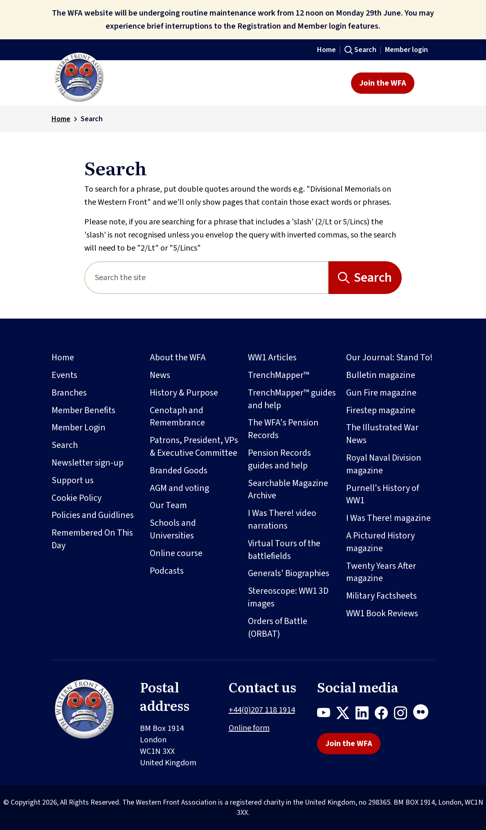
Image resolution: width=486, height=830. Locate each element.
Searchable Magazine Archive (288, 489)
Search (365, 50)
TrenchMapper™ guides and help (292, 399)
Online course (176, 553)
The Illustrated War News (382, 434)
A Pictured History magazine (380, 542)
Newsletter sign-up (88, 462)
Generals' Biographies (288, 573)
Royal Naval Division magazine (383, 464)
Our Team (168, 505)
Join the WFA (382, 83)
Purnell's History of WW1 (382, 494)
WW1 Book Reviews (382, 613)
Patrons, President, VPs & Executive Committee (194, 446)
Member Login (79, 427)
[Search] (206, 277)
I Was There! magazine (388, 518)
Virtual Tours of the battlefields (284, 550)
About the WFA (178, 357)
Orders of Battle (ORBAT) (277, 627)
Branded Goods (178, 470)
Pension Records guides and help (279, 459)
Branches (69, 392)
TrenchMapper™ (278, 375)
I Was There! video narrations (282, 519)
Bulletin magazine (380, 375)
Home (326, 50)
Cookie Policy (76, 497)
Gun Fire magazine (381, 392)
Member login (406, 50)
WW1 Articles (272, 357)
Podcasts (167, 570)
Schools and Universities (173, 529)
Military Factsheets (381, 595)
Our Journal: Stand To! (389, 357)
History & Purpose (184, 392)
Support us (73, 480)
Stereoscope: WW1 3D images (288, 597)
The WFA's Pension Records (283, 429)
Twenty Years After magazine (381, 572)
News (160, 375)
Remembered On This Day (92, 539)
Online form (249, 728)
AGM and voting (179, 488)
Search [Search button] (373, 277)
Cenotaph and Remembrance (177, 417)
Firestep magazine (380, 410)
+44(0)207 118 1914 (262, 710)
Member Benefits (83, 410)
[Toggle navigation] (426, 83)
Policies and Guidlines (93, 515)
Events (64, 375)
